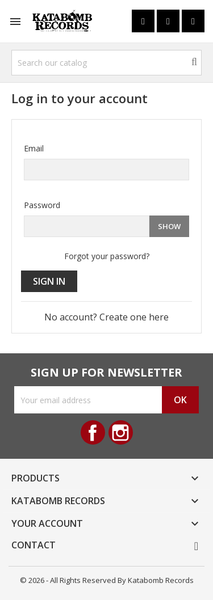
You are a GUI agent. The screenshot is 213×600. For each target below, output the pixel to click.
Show (169, 226)
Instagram (120, 432)
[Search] (106, 62)
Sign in (49, 281)
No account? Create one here (106, 317)
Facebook (93, 432)
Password (42, 205)
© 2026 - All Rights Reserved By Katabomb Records (107, 580)
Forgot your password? (106, 256)
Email (34, 148)
